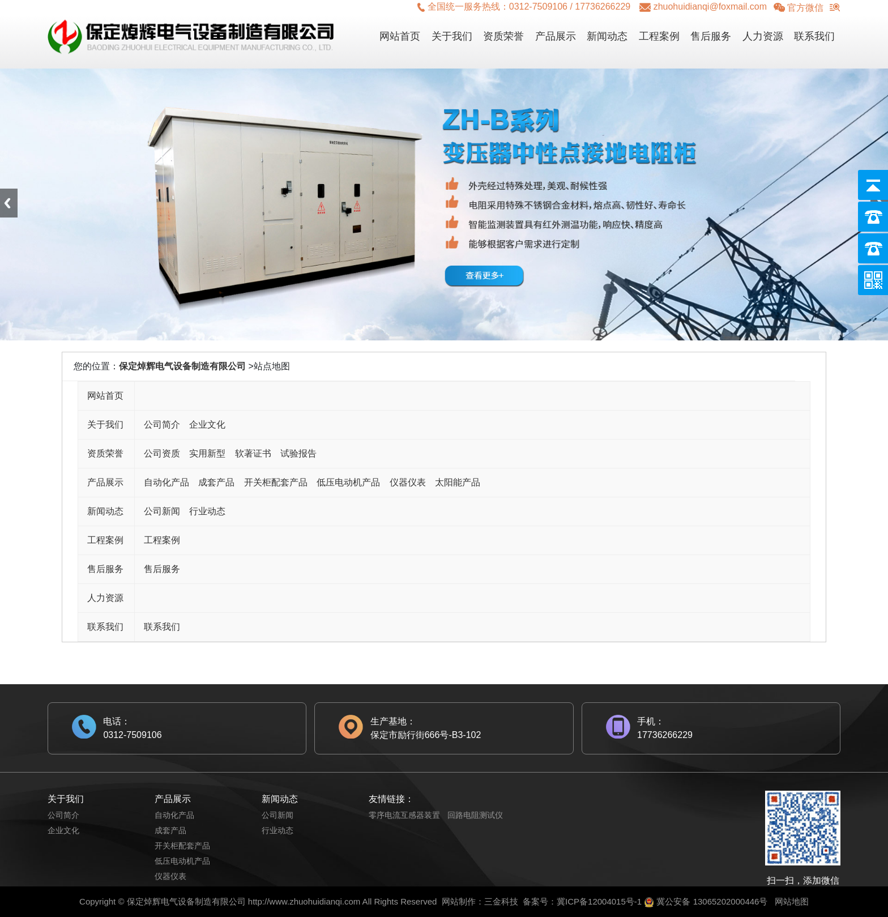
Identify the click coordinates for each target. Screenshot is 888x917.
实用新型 (207, 453)
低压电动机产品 (348, 482)
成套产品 (216, 482)
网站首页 (399, 36)
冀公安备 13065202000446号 (711, 901)
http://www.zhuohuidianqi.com (304, 901)
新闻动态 (607, 36)
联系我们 (814, 36)
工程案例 (659, 36)
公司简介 (162, 424)
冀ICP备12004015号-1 (599, 901)
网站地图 (792, 901)
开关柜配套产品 (276, 482)
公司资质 (162, 453)
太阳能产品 (457, 482)
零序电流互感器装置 (404, 815)
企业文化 (207, 424)
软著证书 (253, 453)
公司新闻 (162, 511)
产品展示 (555, 36)
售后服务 (710, 36)
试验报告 (298, 453)
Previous (9, 203)
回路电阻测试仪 (475, 815)
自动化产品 (166, 482)
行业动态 (207, 511)
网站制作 (459, 901)
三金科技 (501, 901)
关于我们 (452, 36)
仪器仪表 (408, 482)
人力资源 (762, 36)
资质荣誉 (503, 36)
